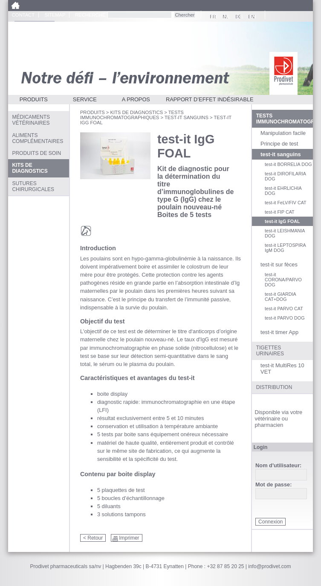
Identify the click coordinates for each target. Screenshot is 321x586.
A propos (136, 99)
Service (85, 99)
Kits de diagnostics (136, 112)
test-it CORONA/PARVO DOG (283, 279)
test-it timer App (279, 332)
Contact (23, 14)
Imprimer (129, 538)
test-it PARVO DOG (284, 317)
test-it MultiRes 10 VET (282, 368)
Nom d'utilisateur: (278, 466)
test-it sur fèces (279, 264)
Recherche (90, 14)
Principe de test (279, 143)
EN (251, 16)
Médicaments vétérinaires (31, 120)
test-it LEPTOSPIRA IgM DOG (285, 248)
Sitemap (54, 14)
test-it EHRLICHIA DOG (283, 191)
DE (238, 16)
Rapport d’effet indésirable (210, 99)
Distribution (274, 387)
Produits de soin (36, 153)
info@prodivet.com (269, 566)
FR (213, 16)
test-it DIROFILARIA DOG (285, 176)
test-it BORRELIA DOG (288, 164)
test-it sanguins (186, 117)
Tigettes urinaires (270, 351)
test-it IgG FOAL (282, 221)
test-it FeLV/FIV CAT (286, 202)
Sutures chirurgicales (33, 186)
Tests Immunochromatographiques (132, 115)
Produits (34, 99)
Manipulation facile (283, 133)
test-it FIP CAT (280, 211)
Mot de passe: (273, 485)
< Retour (93, 538)
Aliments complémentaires (37, 138)
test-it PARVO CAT (284, 308)
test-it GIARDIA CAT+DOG (280, 297)
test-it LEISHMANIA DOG (285, 233)
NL (225, 16)
